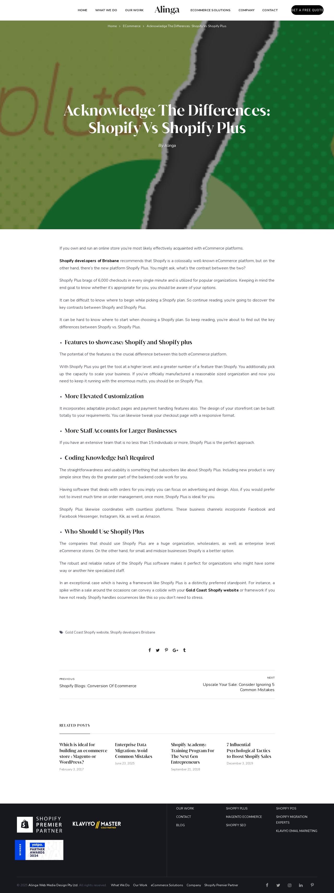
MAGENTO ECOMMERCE (244, 817)
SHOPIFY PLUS (236, 808)
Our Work (134, 10)
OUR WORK (185, 808)
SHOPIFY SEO (236, 825)
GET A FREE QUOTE (307, 10)
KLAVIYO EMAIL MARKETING (296, 831)
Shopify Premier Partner (221, 885)
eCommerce (131, 26)
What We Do (106, 10)
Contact (270, 10)
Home (82, 10)
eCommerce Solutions (210, 10)
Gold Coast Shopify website (87, 632)
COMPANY (246, 10)
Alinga (170, 145)
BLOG (180, 825)
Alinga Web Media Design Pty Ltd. (53, 885)
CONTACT (183, 817)
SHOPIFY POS (286, 808)
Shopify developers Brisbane (132, 632)
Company (194, 885)
